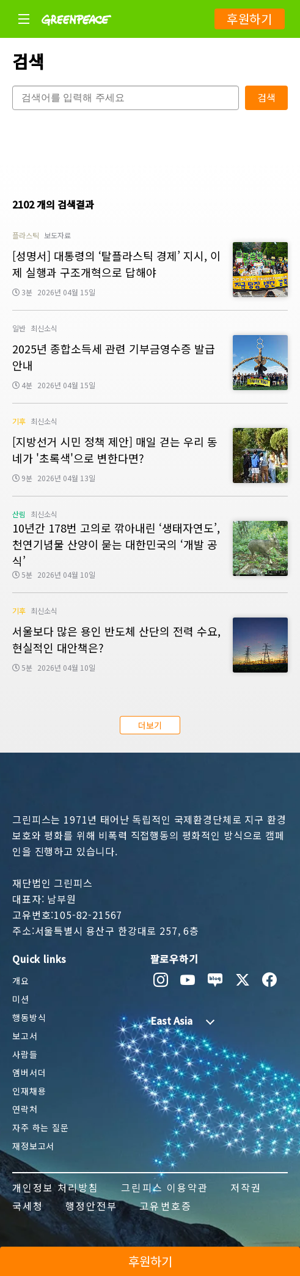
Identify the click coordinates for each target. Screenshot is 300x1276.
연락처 (25, 1109)
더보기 (150, 725)
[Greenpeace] (76, 33)
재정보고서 (33, 1146)
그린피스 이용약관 (164, 1187)
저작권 (246, 1187)
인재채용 (29, 1091)
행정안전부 (91, 1205)
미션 (20, 999)
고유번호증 (165, 1205)
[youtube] (188, 980)
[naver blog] (215, 980)
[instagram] (161, 980)
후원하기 (250, 19)
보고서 (25, 1036)
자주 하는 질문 (40, 1127)
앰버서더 (29, 1072)
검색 (266, 97)
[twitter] (243, 980)
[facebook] (269, 980)
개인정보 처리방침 (55, 1187)
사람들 (25, 1054)
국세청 (27, 1205)
